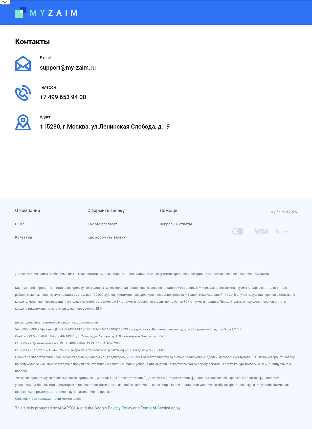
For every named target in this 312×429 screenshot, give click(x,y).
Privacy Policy (120, 408)
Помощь (169, 210)
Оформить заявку (106, 210)
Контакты (23, 237)
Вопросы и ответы (176, 224)
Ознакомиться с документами (38, 399)
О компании (27, 210)
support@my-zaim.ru (68, 67)
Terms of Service (155, 408)
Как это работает (102, 224)
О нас (20, 224)
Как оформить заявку (106, 237)
